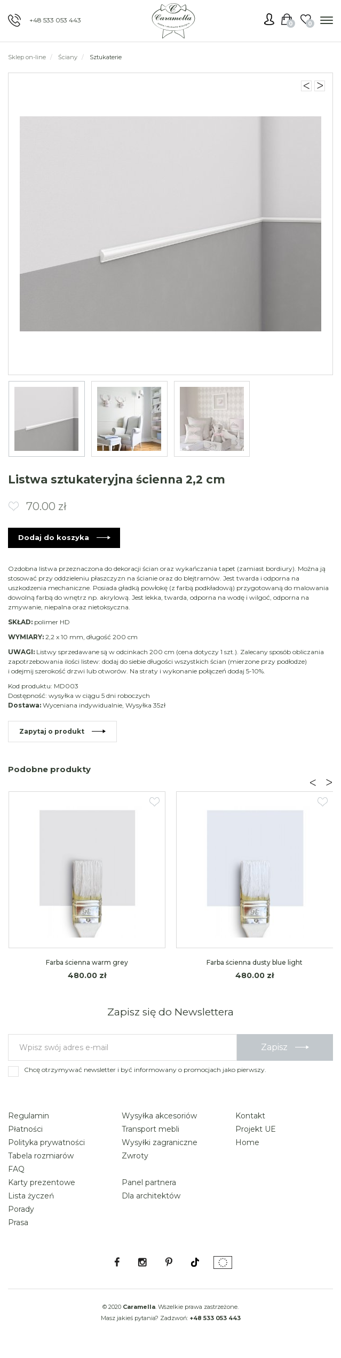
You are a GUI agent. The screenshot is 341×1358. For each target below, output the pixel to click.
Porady (21, 1209)
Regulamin (28, 1116)
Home (247, 1143)
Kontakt (250, 1116)
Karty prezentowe (41, 1183)
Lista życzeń (31, 1196)
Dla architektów (151, 1196)
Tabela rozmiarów (41, 1156)
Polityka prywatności (46, 1143)
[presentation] (312, 783)
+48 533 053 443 (55, 20)
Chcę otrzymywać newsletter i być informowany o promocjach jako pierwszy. (145, 1070)
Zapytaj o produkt (51, 732)
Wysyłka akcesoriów (159, 1116)
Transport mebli (150, 1129)
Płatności (25, 1129)
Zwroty (135, 1156)
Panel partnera (149, 1183)
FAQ (16, 1169)
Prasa (18, 1223)
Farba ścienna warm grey (87, 963)
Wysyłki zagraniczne (159, 1143)
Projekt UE (255, 1129)
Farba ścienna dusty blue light (255, 963)
